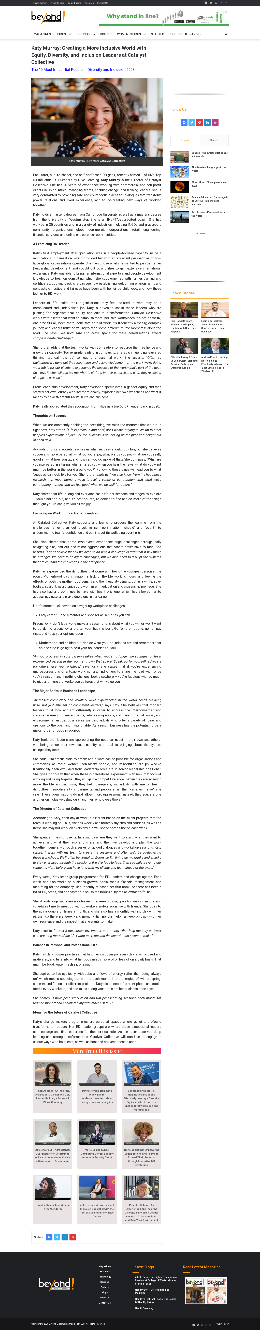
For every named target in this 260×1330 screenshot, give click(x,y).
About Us (89, 3)
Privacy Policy (222, 1324)
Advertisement (40, 3)
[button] (188, 1291)
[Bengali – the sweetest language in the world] (179, 157)
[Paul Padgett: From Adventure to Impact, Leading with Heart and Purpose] (184, 310)
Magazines (42, 34)
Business (64, 34)
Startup (157, 34)
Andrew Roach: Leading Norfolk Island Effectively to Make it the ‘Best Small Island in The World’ (214, 364)
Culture (105, 1287)
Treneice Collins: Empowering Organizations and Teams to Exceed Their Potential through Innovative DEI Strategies (141, 1157)
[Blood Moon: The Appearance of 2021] (179, 187)
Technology (85, 34)
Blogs (105, 1292)
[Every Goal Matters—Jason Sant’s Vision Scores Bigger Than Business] (215, 310)
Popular (185, 140)
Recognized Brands (184, 34)
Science (106, 34)
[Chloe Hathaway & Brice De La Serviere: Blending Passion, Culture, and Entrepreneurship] (184, 346)
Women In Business (131, 34)
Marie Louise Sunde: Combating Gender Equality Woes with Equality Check (97, 1153)
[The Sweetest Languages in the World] (179, 172)
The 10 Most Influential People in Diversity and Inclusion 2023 (83, 70)
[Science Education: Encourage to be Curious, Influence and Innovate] (179, 202)
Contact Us (102, 3)
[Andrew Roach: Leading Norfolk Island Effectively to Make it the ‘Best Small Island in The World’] (215, 346)
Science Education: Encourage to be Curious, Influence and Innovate (210, 201)
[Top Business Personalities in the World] (179, 217)
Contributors (74, 3)
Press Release (57, 3)
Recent (214, 140)
